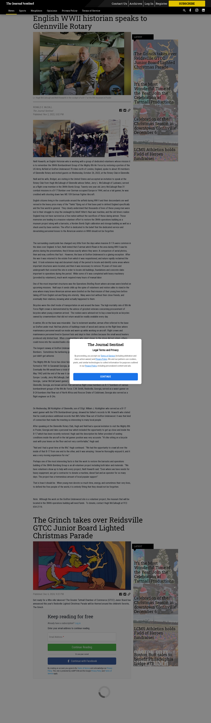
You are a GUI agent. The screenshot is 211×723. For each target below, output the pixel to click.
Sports (22, 10)
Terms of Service (108, 356)
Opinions (52, 10)
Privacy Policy (101, 359)
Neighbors (36, 10)
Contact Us (119, 3)
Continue (105, 376)
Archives (135, 3)
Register (161, 3)
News (11, 10)
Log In (149, 3)
